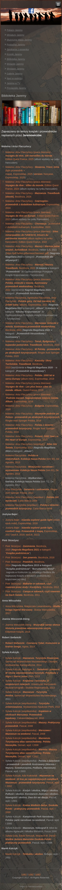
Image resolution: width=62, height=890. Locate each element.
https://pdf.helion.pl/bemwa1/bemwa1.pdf (27, 253)
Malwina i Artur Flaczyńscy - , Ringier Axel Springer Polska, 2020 (32, 352)
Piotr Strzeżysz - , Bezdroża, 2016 (29, 557)
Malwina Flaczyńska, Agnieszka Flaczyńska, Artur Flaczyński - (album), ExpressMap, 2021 (30, 301)
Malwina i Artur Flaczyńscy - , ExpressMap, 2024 (32, 204)
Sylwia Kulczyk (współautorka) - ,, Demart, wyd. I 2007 (31, 753)
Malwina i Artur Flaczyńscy (19, 413)
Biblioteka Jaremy (16, 59)
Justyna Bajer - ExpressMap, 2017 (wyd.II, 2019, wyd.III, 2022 (31, 531)
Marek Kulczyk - (24, 854)
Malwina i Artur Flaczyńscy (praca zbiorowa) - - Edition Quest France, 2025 (29, 156)
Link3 (38, 874)
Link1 (24, 874)
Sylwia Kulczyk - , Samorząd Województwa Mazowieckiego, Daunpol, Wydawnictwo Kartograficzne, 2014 (32, 661)
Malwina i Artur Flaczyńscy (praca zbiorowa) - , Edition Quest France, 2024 (32, 185)
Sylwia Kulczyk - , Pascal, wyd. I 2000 (31, 809)
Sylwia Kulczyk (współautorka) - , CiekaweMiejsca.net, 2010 (28, 714)
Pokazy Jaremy (15, 30)
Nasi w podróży (15, 78)
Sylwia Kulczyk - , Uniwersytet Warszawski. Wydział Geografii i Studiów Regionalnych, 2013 (31, 684)
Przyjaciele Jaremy (16, 88)
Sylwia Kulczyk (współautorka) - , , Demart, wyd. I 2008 (28, 741)
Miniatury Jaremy (15, 35)
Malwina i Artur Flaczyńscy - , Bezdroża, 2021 (31, 326)
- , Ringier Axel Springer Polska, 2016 (30, 428)
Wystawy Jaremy (15, 68)
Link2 (31, 874)
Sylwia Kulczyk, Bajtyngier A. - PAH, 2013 (32, 673)
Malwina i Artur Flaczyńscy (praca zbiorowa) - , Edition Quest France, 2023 (32, 216)
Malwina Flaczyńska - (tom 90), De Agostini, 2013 (32, 459)
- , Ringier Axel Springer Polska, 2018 (32, 417)
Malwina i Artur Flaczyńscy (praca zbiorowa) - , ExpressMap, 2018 (32, 398)
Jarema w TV (13, 83)
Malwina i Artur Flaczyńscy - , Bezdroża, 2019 (28, 364)
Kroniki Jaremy (14, 54)
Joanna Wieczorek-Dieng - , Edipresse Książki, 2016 (33, 628)
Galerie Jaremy (14, 73)
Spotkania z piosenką (18, 49)
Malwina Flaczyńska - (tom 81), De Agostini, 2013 (32, 470)
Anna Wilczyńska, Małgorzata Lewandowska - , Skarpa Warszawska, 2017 (33, 610)
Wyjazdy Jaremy (15, 64)
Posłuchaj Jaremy (16, 44)
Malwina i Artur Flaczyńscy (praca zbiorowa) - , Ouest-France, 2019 (28, 386)
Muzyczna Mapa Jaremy (19, 39)
